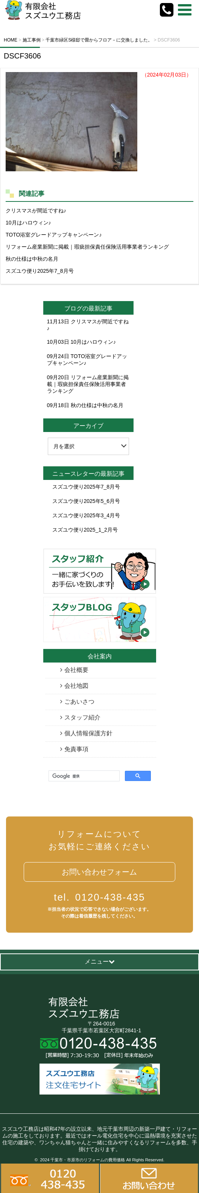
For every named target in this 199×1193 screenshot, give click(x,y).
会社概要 (76, 670)
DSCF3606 (22, 56)
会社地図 (76, 686)
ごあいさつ (79, 701)
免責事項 (76, 749)
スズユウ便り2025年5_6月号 (86, 501)
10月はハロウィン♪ (28, 223)
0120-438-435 (99, 897)
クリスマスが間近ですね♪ (36, 211)
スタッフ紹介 (82, 717)
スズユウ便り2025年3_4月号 (86, 515)
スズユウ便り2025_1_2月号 (85, 530)
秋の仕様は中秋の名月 (32, 259)
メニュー (100, 961)
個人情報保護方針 (88, 733)
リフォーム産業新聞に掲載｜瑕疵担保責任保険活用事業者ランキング (87, 247)
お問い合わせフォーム (99, 872)
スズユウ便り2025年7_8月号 (40, 271)
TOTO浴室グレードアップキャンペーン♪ (54, 235)
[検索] (83, 776)
